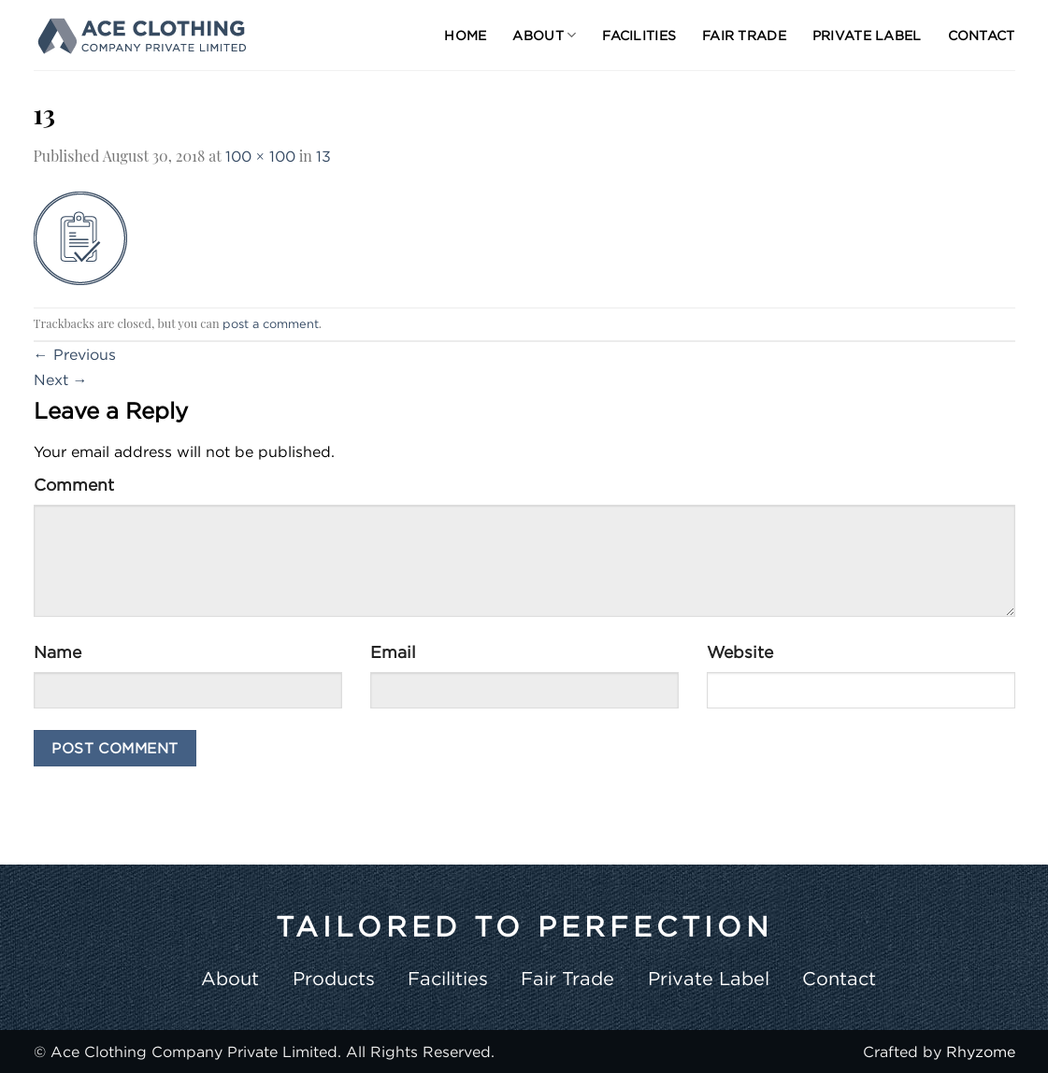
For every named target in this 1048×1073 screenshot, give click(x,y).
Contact (981, 35)
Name (57, 652)
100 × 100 (260, 156)
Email (393, 652)
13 (323, 156)
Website (740, 652)
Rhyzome (980, 1051)
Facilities (639, 35)
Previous (75, 354)
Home (465, 35)
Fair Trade (744, 35)
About (544, 35)
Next (61, 379)
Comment (74, 485)
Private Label (867, 35)
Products (334, 978)
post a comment (271, 323)
